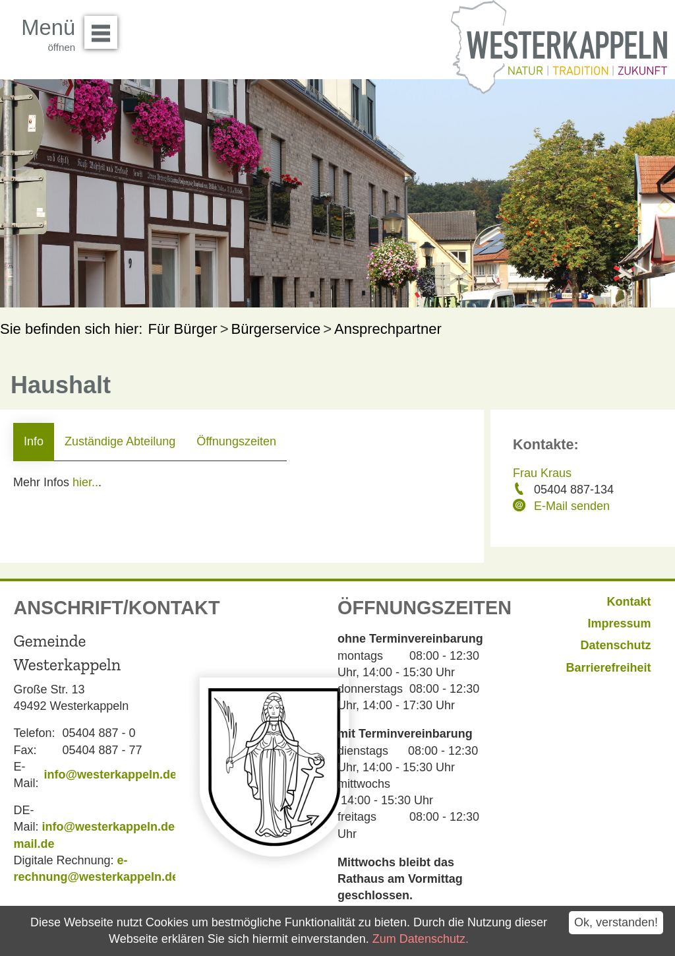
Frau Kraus (542, 473)
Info (34, 441)
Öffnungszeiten (236, 441)
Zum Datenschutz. (420, 938)
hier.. (85, 482)
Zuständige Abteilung (120, 441)
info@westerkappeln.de (110, 774)
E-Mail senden (572, 506)
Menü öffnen (104, 28)
